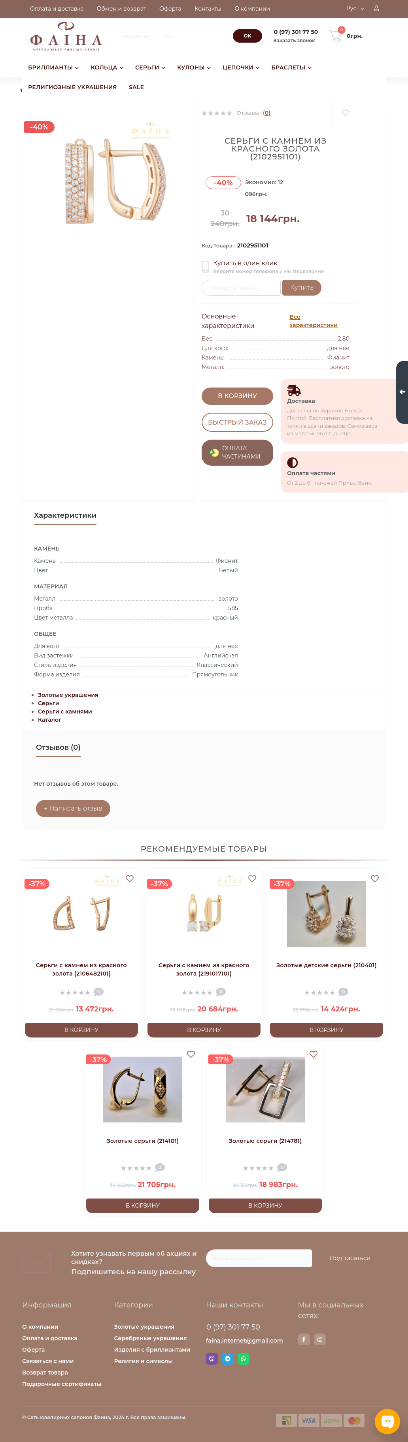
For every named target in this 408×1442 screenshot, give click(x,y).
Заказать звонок (294, 40)
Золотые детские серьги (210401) (326, 965)
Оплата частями (311, 473)
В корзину (237, 396)
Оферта (33, 1349)
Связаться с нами (48, 1361)
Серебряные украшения (150, 1338)
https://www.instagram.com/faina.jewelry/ (319, 1339)
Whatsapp (243, 1358)
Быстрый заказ (237, 422)
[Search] (247, 36)
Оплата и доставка (49, 1338)
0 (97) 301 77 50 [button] (233, 1327)
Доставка (301, 401)
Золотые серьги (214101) (143, 1140)
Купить (302, 287)
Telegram (227, 1358)
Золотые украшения (68, 695)
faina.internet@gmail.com (244, 1340)
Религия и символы (143, 1361)
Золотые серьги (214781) (265, 1140)
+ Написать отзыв (73, 808)
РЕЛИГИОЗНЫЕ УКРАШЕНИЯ (72, 87)
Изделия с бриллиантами (152, 1349)
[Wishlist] (344, 113)
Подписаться (350, 1258)
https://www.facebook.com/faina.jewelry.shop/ (304, 1339)
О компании (40, 1326)
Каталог (49, 719)
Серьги (48, 703)
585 (233, 608)
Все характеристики (314, 321)
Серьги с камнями (65, 711)
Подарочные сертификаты (61, 1384)
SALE (136, 87)
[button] (376, 9)
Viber (212, 1358)
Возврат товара (45, 1372)
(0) (266, 112)
